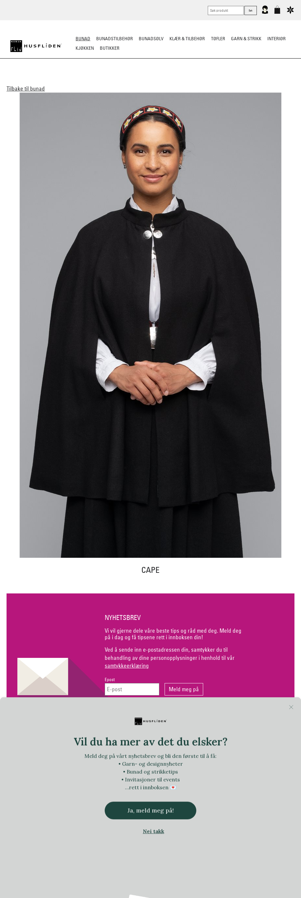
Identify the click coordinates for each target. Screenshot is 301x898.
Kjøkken (85, 48)
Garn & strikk (246, 39)
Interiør (276, 39)
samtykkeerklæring (127, 665)
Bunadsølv (151, 39)
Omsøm (164, 80)
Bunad (83, 39)
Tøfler (218, 39)
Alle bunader (40, 80)
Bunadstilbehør (114, 39)
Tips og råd (263, 80)
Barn (103, 80)
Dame (67, 80)
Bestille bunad (228, 80)
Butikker (109, 48)
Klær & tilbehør (187, 39)
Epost (110, 679)
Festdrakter (192, 80)
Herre (85, 80)
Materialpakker (132, 80)
